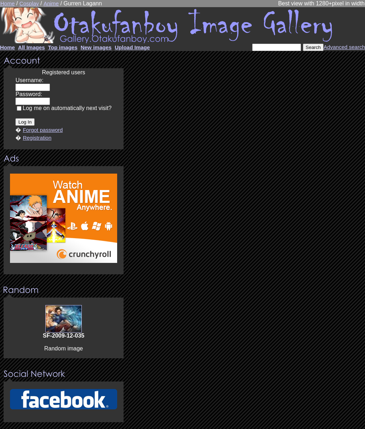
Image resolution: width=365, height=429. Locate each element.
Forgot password (43, 130)
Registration (37, 138)
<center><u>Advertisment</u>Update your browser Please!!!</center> (64, 220)
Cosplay (29, 3)
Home (7, 3)
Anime (51, 3)
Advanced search (344, 47)
